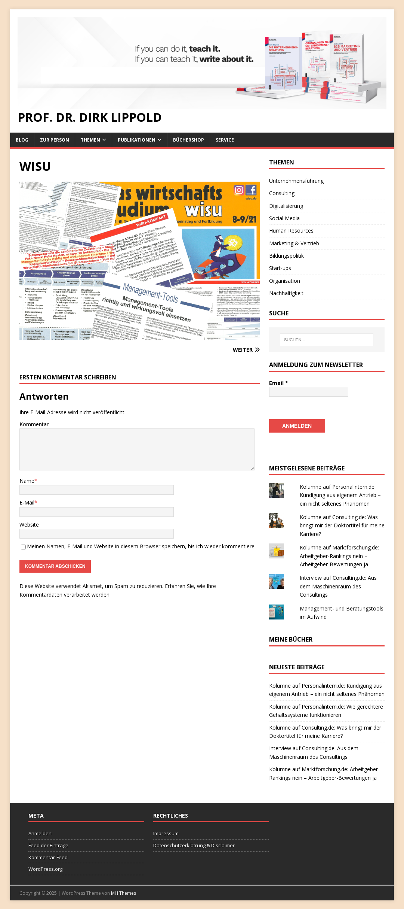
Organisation (284, 280)
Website (29, 524)
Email (278, 383)
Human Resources (291, 230)
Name (26, 480)
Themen (90, 140)
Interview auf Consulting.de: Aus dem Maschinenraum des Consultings (338, 585)
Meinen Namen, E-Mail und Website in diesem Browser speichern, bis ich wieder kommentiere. (141, 546)
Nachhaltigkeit (286, 293)
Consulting (281, 193)
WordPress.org (45, 868)
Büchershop (188, 140)
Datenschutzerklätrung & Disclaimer (194, 844)
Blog (22, 140)
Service (225, 140)
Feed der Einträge (48, 844)
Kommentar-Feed (48, 856)
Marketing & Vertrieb (294, 243)
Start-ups (280, 268)
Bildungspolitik (286, 255)
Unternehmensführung (296, 180)
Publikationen (136, 140)
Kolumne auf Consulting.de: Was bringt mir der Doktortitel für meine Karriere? (342, 525)
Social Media (284, 218)
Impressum (166, 832)
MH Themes (123, 892)
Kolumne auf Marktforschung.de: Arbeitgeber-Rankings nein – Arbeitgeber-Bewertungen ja (339, 555)
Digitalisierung (286, 205)
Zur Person (54, 140)
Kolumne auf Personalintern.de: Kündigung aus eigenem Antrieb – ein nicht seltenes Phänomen (340, 494)
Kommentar (34, 424)
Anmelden (40, 832)
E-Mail (26, 502)
